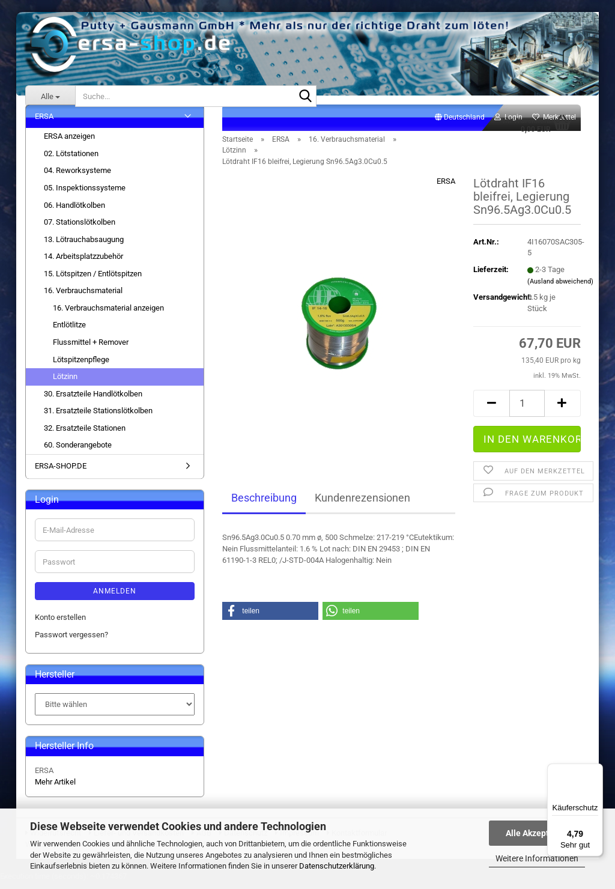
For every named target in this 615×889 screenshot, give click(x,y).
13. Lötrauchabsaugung (84, 245)
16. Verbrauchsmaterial (83, 297)
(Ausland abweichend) (560, 288)
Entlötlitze (69, 331)
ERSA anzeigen (69, 143)
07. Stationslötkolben (79, 228)
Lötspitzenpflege (81, 366)
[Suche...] (50, 96)
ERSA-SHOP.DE (60, 472)
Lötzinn (65, 382)
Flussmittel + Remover (91, 348)
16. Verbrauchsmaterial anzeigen (108, 314)
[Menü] (596, 770)
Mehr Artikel (55, 788)
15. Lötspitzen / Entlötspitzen (93, 280)
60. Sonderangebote (78, 452)
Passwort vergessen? (71, 641)
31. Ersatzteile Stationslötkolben (98, 417)
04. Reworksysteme (77, 177)
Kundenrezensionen (362, 505)
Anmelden (114, 598)
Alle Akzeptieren (537, 833)
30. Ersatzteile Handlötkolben (93, 400)
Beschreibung (264, 505)
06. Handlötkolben (74, 211)
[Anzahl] (527, 409)
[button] (459, 124)
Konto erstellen (60, 624)
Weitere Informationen (536, 858)
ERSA (446, 188)
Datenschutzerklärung (336, 865)
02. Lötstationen (71, 160)
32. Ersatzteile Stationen (85, 434)
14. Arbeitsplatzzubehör (83, 263)
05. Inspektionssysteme (85, 194)
